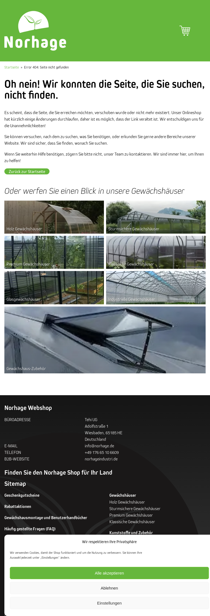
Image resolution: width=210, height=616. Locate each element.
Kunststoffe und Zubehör (131, 532)
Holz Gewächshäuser (24, 228)
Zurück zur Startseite (27, 171)
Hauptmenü (200, 30)
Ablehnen (109, 588)
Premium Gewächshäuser (28, 263)
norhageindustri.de (101, 458)
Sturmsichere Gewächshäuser (133, 228)
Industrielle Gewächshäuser (131, 299)
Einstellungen (109, 603)
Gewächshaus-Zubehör (26, 368)
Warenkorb (184, 30)
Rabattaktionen (17, 506)
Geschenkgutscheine (21, 495)
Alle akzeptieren (109, 573)
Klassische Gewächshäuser (131, 263)
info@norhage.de (99, 445)
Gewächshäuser (122, 495)
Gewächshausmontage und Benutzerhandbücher (45, 517)
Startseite (11, 67)
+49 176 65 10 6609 (102, 452)
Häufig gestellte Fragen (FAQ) (30, 528)
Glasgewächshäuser (23, 299)
